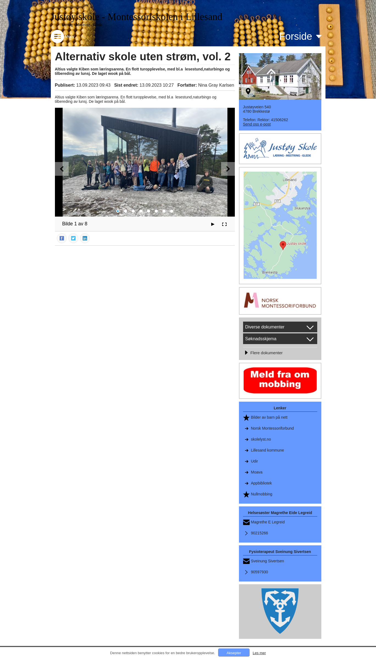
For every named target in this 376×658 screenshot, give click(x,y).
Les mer (259, 653)
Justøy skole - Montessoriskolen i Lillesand (136, 16)
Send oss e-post (257, 124)
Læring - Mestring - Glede (82, 25)
